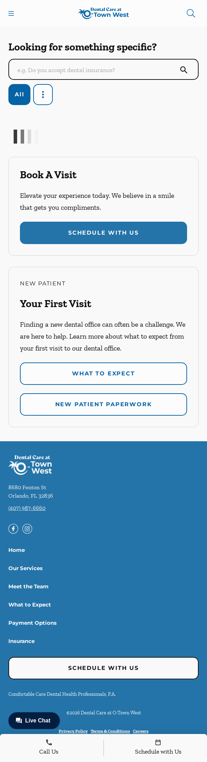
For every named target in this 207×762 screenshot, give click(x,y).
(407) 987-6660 (26, 508)
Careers (141, 731)
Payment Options (32, 622)
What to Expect (103, 373)
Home (16, 550)
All (19, 94)
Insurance (21, 641)
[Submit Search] (184, 70)
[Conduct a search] (96, 70)
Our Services (25, 568)
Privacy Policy (73, 731)
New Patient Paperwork (103, 404)
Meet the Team (28, 586)
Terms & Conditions (110, 731)
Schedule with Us (103, 232)
